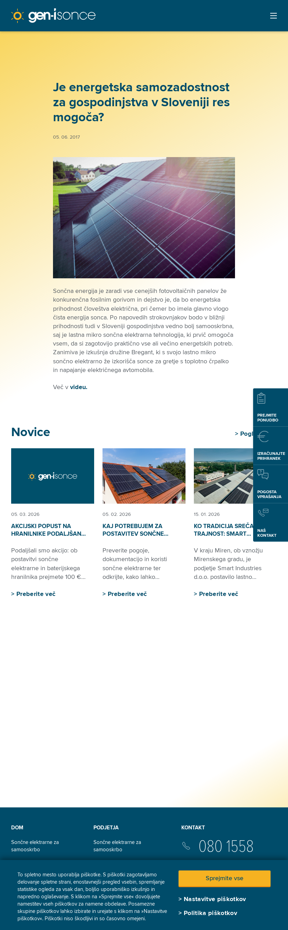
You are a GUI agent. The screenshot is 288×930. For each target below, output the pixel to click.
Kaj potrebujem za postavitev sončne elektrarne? (133, 533)
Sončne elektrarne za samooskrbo (35, 846)
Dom (17, 827)
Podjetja (106, 827)
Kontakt (193, 827)
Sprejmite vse (224, 878)
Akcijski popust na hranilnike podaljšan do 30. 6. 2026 (46, 533)
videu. (79, 387)
